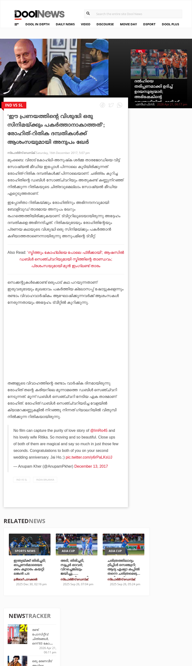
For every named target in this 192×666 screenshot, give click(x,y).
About (20, 612)
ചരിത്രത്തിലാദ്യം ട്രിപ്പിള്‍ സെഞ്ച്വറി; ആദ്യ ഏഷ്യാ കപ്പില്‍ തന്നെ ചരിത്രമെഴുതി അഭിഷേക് (124, 569)
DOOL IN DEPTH (37, 24)
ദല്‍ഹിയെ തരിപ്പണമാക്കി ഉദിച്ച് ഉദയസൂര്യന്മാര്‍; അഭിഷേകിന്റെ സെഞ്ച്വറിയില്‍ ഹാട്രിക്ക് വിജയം (156, 94)
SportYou (98, 630)
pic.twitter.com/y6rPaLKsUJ (89, 457)
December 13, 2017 (91, 466)
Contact (22, 637)
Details (67, 636)
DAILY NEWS (65, 24)
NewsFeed (127, 630)
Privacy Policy (28, 624)
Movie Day (127, 624)
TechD (66, 617)
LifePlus (97, 624)
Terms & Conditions (33, 630)
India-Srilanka (45, 479)
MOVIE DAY (128, 24)
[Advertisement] (65, 356)
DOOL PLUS (170, 24)
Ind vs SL (21, 479)
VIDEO (85, 24)
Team (19, 618)
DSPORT (149, 24)
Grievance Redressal (34, 643)
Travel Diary (100, 617)
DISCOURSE (105, 24)
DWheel (67, 624)
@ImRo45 (98, 430)
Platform (127, 617)
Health (67, 630)
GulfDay (97, 636)
